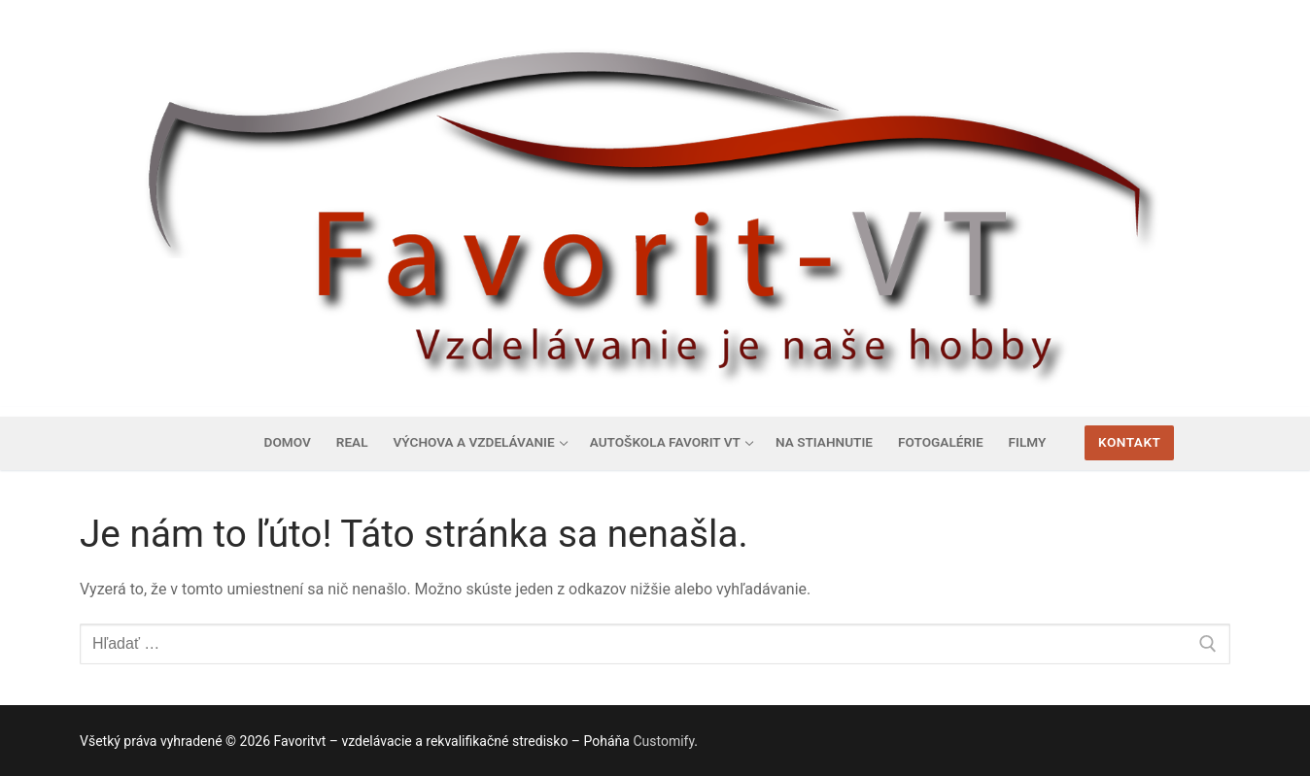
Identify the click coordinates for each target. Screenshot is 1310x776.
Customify (663, 741)
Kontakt (1129, 442)
